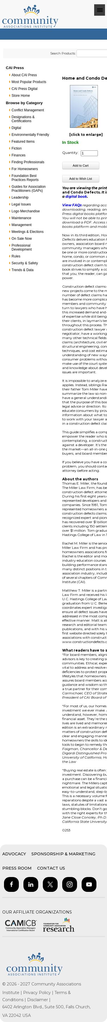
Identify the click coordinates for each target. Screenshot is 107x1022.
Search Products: (63, 53)
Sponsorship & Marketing (63, 853)
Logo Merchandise (26, 211)
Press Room (17, 868)
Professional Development (22, 247)
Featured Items (23, 142)
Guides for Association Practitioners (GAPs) (29, 189)
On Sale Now (22, 239)
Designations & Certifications (23, 119)
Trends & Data (23, 270)
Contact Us (51, 868)
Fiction (17, 148)
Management (22, 225)
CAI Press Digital (25, 89)
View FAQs (72, 205)
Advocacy (14, 853)
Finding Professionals (28, 162)
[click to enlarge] (86, 134)
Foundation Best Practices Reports (25, 178)
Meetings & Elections (28, 232)
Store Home (21, 96)
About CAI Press (24, 75)
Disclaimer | (39, 999)
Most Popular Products (29, 82)
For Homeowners (25, 169)
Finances (19, 155)
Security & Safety (25, 263)
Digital (16, 128)
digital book (76, 196)
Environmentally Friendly (30, 135)
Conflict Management (28, 110)
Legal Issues (21, 204)
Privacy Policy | (38, 992)
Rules (16, 256)
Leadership (20, 197)
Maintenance (21, 218)
